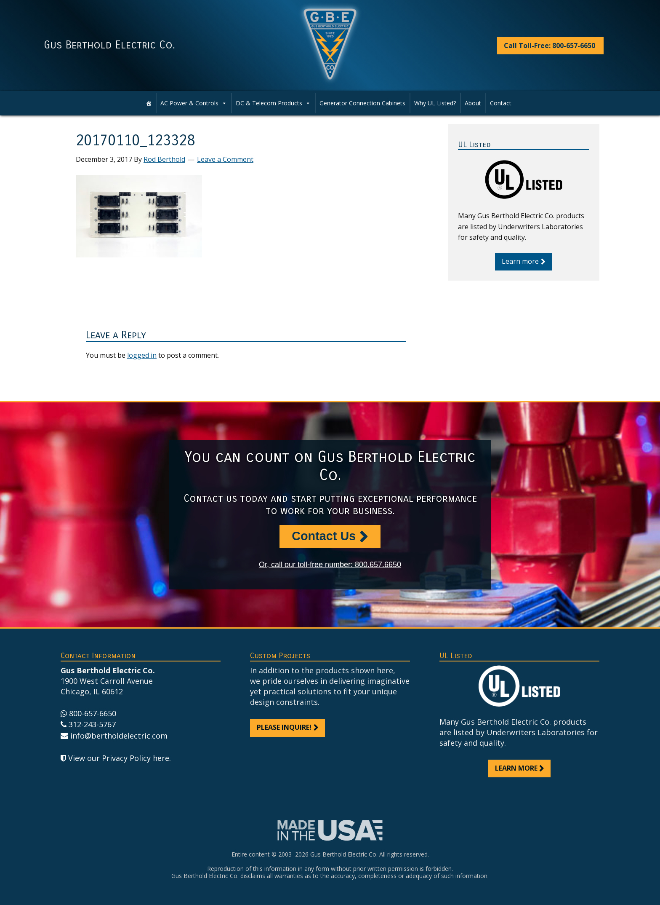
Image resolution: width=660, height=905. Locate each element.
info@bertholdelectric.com (119, 736)
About (473, 103)
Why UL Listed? (435, 103)
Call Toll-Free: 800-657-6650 (549, 45)
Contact (500, 103)
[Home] (148, 103)
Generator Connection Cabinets (362, 103)
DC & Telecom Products (273, 103)
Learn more (520, 261)
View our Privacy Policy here (118, 758)
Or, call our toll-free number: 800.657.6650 (330, 564)
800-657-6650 (92, 713)
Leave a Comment (225, 159)
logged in (142, 355)
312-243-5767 (92, 724)
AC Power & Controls (193, 103)
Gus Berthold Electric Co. (109, 45)
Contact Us (324, 536)
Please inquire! (284, 727)
